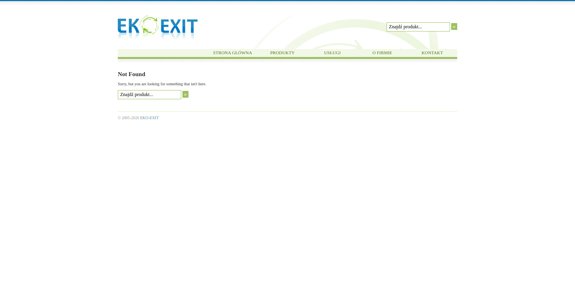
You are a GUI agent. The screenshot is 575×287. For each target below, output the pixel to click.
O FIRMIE (383, 52)
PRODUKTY (282, 52)
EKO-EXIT (158, 27)
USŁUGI (332, 52)
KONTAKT (432, 52)
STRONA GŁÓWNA (232, 52)
